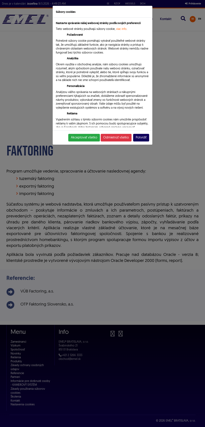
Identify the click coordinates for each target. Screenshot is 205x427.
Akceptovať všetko (84, 137)
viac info (121, 29)
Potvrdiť (141, 137)
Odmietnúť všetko (116, 137)
